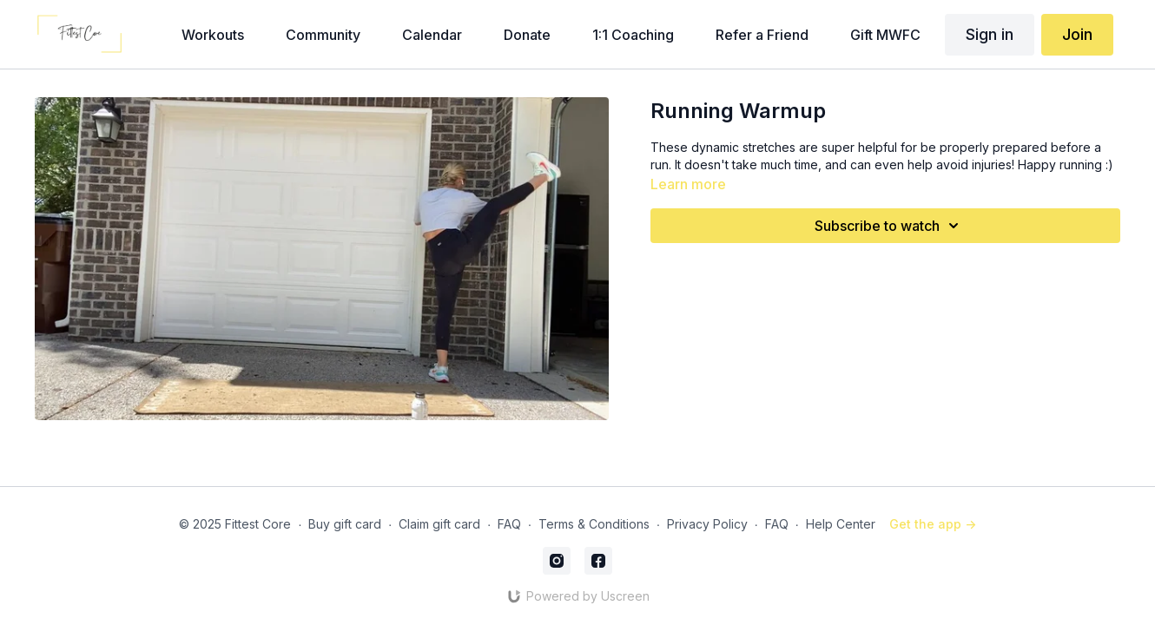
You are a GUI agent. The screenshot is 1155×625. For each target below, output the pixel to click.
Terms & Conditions (594, 523)
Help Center (840, 523)
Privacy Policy (707, 523)
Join (1077, 34)
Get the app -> (932, 523)
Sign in (989, 34)
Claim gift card (439, 523)
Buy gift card (344, 523)
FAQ (509, 523)
